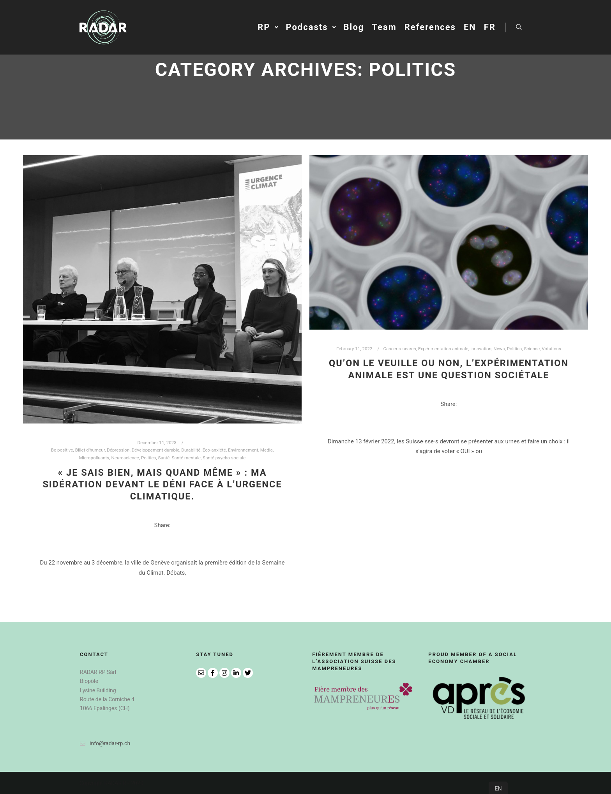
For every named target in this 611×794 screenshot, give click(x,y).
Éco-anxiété (214, 450)
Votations (551, 348)
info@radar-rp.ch (105, 743)
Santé (164, 458)
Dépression (118, 450)
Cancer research (399, 348)
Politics (148, 458)
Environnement (243, 450)
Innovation (480, 348)
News (499, 348)
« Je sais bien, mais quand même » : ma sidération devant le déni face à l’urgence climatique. (162, 484)
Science (532, 348)
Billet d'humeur (90, 450)
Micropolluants (94, 458)
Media (266, 450)
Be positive (62, 450)
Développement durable (155, 450)
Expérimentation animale (443, 348)
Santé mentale (186, 458)
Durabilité (190, 450)
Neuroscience (125, 458)
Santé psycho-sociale (224, 458)
